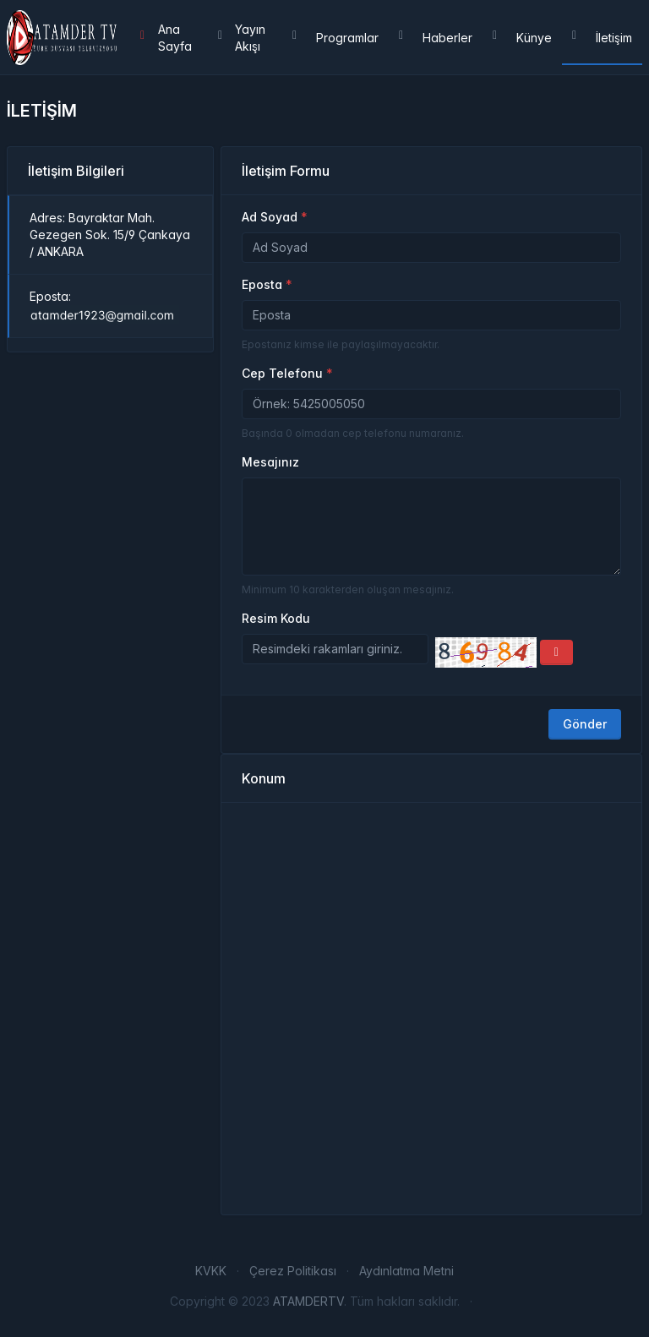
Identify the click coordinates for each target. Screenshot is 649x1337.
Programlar (335, 38)
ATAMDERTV (308, 1301)
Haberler (435, 38)
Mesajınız (270, 462)
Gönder (585, 724)
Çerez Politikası (292, 1270)
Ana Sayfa (166, 37)
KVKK (210, 1270)
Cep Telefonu (282, 373)
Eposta (262, 284)
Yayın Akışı (241, 37)
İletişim (602, 38)
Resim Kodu (276, 618)
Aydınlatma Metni (406, 1270)
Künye (522, 38)
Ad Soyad (269, 217)
